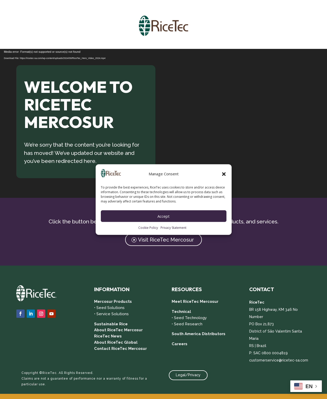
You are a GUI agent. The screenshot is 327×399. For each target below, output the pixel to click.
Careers (179, 344)
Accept (163, 216)
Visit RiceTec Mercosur (166, 240)
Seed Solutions (110, 307)
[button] (223, 174)
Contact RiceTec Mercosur (120, 348)
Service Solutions (112, 314)
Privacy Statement (173, 228)
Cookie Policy (148, 228)
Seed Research (188, 324)
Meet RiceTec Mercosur (195, 301)
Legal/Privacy (188, 375)
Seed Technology (190, 317)
